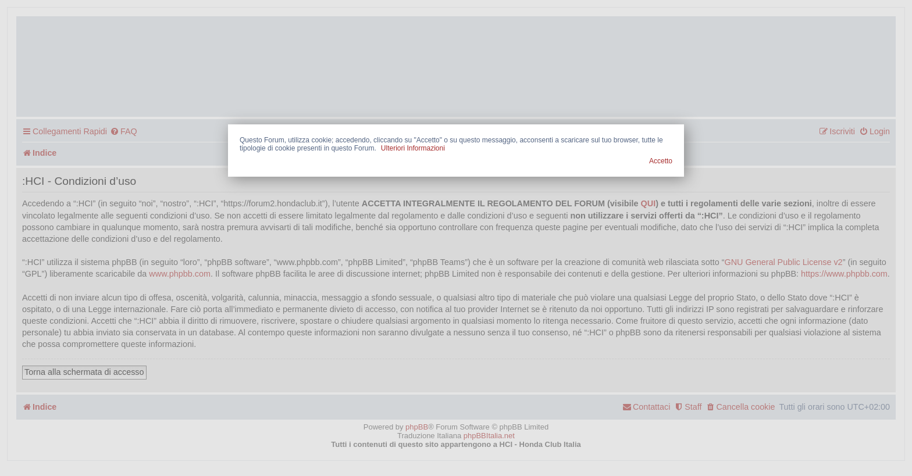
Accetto (660, 161)
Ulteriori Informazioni (413, 148)
